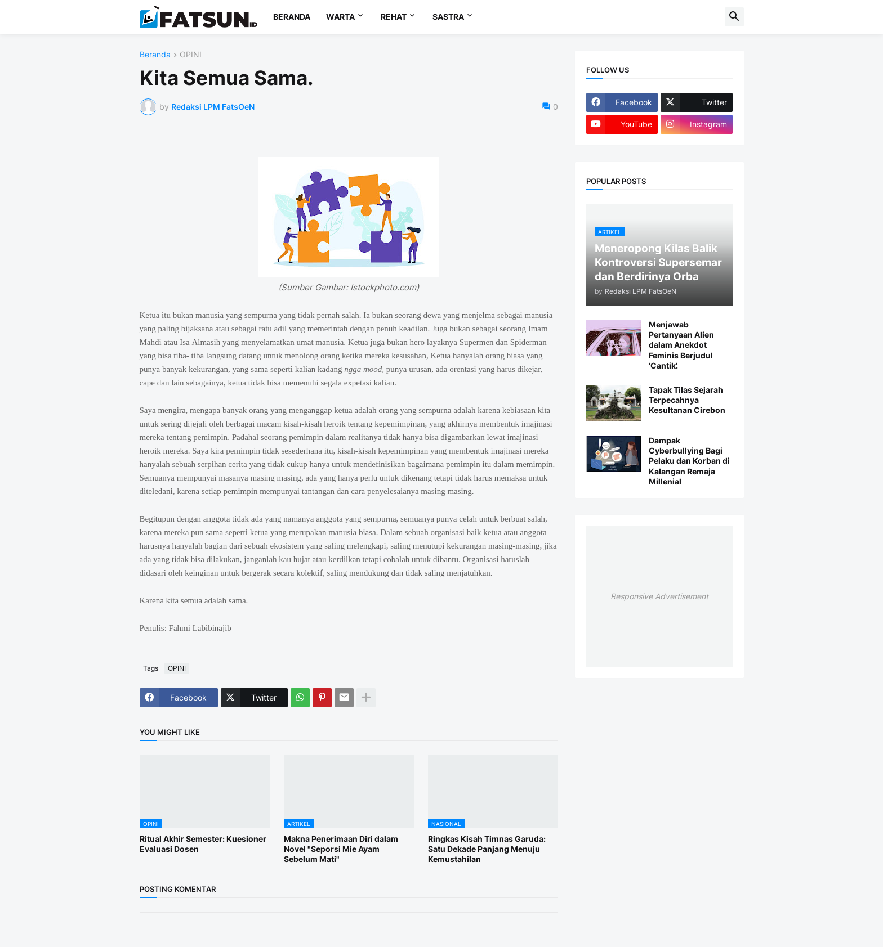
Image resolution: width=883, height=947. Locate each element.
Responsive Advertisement (659, 596)
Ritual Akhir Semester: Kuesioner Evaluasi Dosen (203, 844)
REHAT (394, 16)
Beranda (155, 55)
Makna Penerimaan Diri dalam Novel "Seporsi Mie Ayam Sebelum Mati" (341, 849)
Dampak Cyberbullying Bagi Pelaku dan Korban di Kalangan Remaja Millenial (689, 461)
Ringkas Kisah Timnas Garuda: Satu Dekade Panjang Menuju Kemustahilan (487, 849)
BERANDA (291, 16)
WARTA (340, 16)
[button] (734, 16)
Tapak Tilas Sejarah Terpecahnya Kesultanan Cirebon (687, 400)
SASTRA (448, 16)
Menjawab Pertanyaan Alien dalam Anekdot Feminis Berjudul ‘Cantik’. (681, 345)
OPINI (191, 55)
